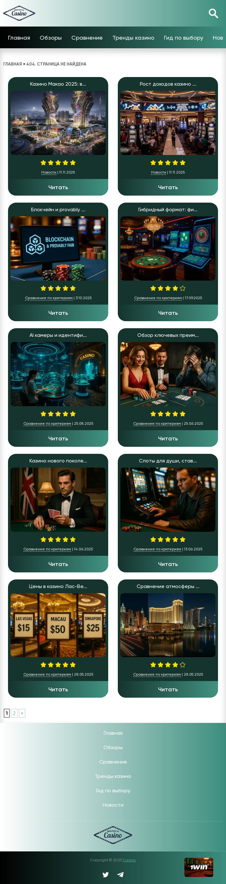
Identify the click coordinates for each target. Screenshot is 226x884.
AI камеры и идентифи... (58, 335)
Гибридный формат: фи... (168, 209)
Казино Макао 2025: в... (58, 84)
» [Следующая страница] (22, 713)
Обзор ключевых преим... (168, 335)
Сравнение (87, 37)
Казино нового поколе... (58, 461)
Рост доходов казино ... (168, 84)
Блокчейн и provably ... (58, 209)
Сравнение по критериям (49, 298)
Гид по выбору (183, 37)
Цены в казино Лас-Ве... (58, 586)
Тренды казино (133, 37)
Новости (48, 172)
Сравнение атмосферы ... (168, 586)
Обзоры (51, 37)
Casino (129, 860)
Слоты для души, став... (168, 461)
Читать (58, 187)
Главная (19, 37)
